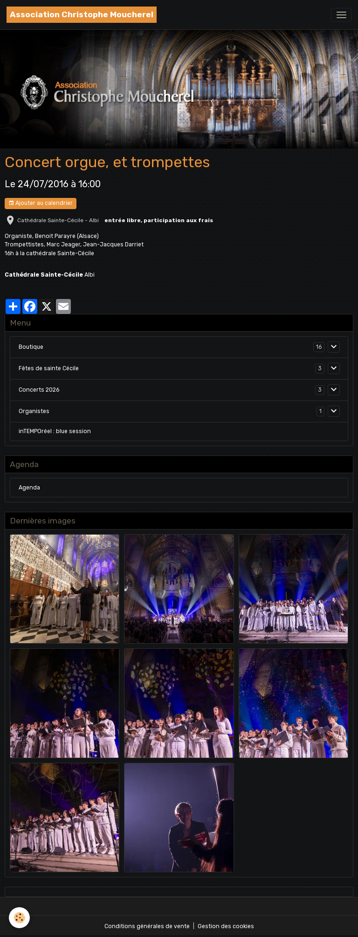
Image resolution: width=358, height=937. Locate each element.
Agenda (29, 487)
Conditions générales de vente (147, 926)
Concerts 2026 (39, 390)
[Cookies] (19, 917)
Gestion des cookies (226, 926)
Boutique (31, 347)
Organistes (34, 411)
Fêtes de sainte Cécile (49, 368)
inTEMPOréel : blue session (55, 431)
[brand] (82, 15)
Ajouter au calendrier (40, 203)
